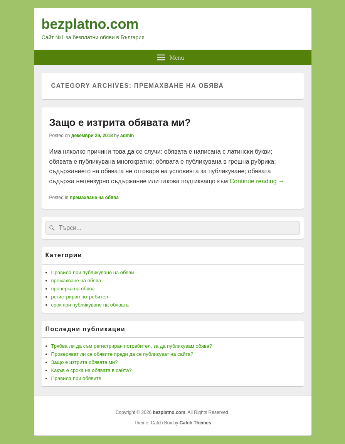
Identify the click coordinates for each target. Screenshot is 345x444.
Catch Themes (195, 423)
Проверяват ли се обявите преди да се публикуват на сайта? (122, 354)
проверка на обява (73, 289)
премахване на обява (94, 197)
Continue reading (257, 181)
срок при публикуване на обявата (90, 305)
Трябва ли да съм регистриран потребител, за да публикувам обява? (131, 346)
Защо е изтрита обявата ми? (120, 122)
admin (127, 135)
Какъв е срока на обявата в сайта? (91, 370)
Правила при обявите (76, 378)
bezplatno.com (90, 24)
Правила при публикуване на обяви (92, 272)
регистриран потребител (79, 297)
